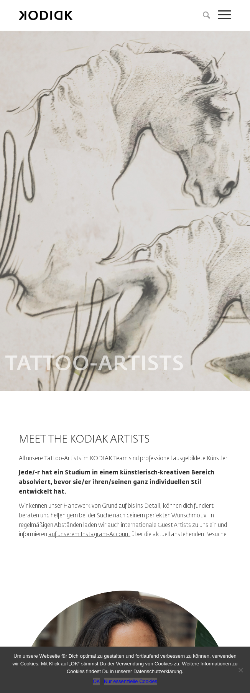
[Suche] (202, 15)
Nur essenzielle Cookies (130, 681)
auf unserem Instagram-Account (89, 534)
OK (96, 681)
